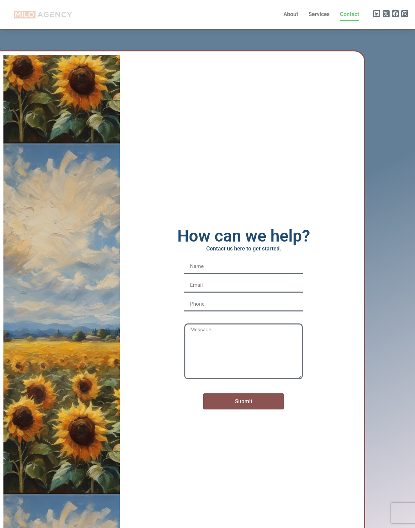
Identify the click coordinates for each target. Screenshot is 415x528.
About (291, 14)
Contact (349, 14)
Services (319, 14)
